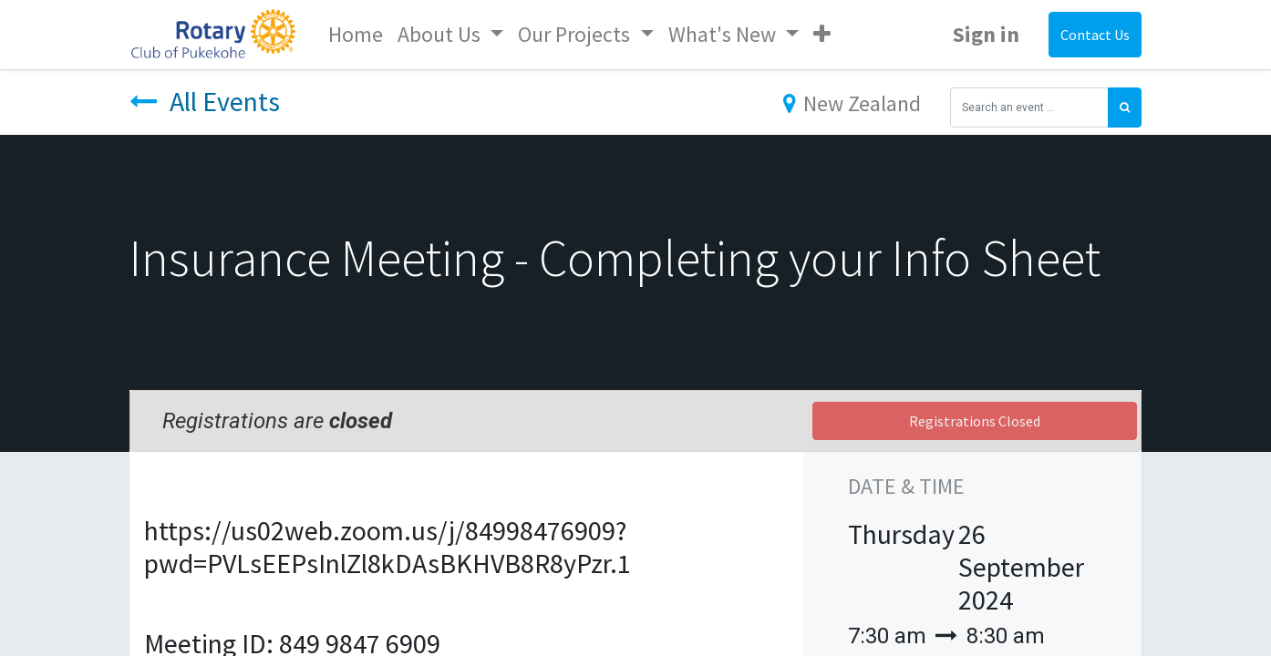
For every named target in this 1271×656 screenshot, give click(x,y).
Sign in (986, 34)
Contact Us (1095, 35)
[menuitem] (355, 34)
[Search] (1125, 107)
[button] (822, 34)
